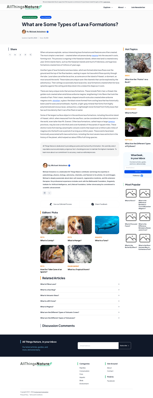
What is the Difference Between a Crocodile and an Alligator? (145, 204)
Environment (73, 266)
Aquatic (98, 237)
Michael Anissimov (37, 32)
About (109, 368)
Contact (110, 371)
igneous (111, 121)
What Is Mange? (75, 240)
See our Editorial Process (60, 204)
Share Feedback (99, 204)
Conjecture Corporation (41, 392)
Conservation (84, 371)
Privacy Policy (24, 395)
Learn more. (106, 2)
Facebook (111, 381)
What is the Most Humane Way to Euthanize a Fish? (145, 247)
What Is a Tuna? (101, 240)
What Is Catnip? (47, 240)
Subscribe (138, 171)
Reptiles (128, 140)
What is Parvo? (130, 200)
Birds (127, 76)
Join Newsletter (138, 7)
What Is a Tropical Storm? (79, 269)
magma (95, 55)
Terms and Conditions (36, 395)
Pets (42, 237)
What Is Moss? (131, 113)
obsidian (56, 100)
